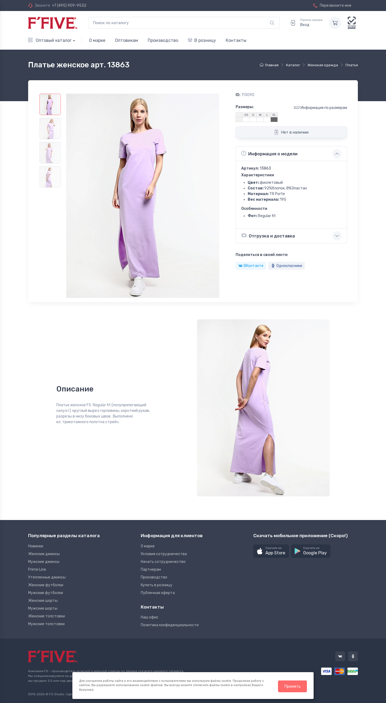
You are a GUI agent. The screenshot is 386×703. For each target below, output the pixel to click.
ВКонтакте (250, 265)
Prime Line (37, 569)
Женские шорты (43, 600)
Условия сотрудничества (164, 554)
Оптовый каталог (50, 40)
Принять (292, 686)
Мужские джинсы (44, 561)
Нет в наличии (291, 132)
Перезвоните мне (332, 5)
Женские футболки (45, 585)
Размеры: (245, 107)
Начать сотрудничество (163, 561)
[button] (271, 551)
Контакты (236, 40)
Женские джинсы (44, 554)
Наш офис (149, 617)
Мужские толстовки (46, 624)
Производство (163, 40)
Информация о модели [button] (269, 153)
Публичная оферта (158, 593)
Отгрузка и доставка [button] (268, 235)
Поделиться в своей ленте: (262, 254)
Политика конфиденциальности (170, 625)
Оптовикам (126, 40)
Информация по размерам (320, 107)
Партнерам (151, 569)
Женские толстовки (46, 616)
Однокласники (286, 265)
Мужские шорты (42, 608)
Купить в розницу (156, 585)
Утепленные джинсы (47, 577)
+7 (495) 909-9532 (69, 5)
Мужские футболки (45, 593)
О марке (97, 40)
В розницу (202, 40)
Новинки (35, 546)
